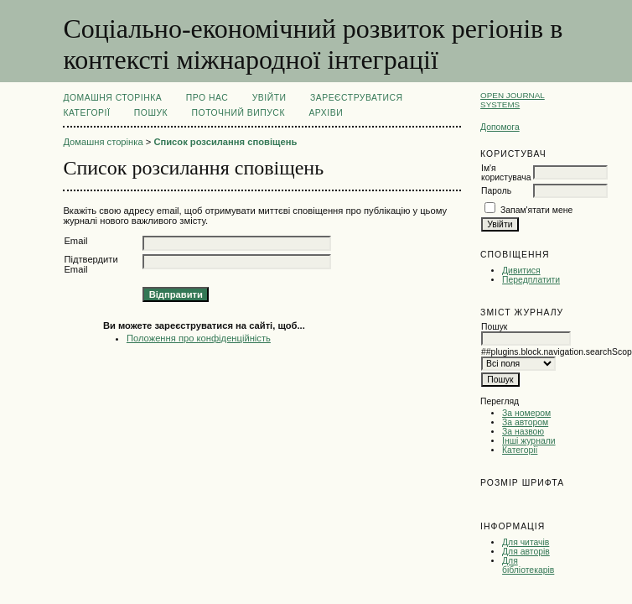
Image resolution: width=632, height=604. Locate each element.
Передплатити (531, 279)
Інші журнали (528, 440)
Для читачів (525, 542)
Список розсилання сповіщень (225, 142)
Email (75, 241)
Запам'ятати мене (536, 210)
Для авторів (526, 551)
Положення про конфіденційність (199, 338)
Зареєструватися (356, 97)
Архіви (325, 112)
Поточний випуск (238, 112)
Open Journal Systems (512, 100)
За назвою (523, 431)
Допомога (500, 127)
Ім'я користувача (506, 173)
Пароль (496, 190)
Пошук (151, 112)
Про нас (207, 97)
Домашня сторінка (112, 97)
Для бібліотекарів (528, 565)
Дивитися (521, 270)
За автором (525, 422)
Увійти (269, 97)
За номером (526, 413)
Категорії (519, 450)
